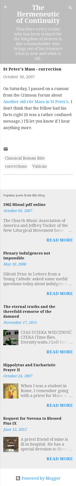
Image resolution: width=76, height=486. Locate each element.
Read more (59, 240)
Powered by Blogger (38, 478)
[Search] (70, 8)
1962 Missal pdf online (24, 204)
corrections (16, 166)
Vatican (39, 166)
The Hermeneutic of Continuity (38, 14)
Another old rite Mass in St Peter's (36, 101)
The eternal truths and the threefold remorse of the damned (29, 311)
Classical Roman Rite (25, 158)
